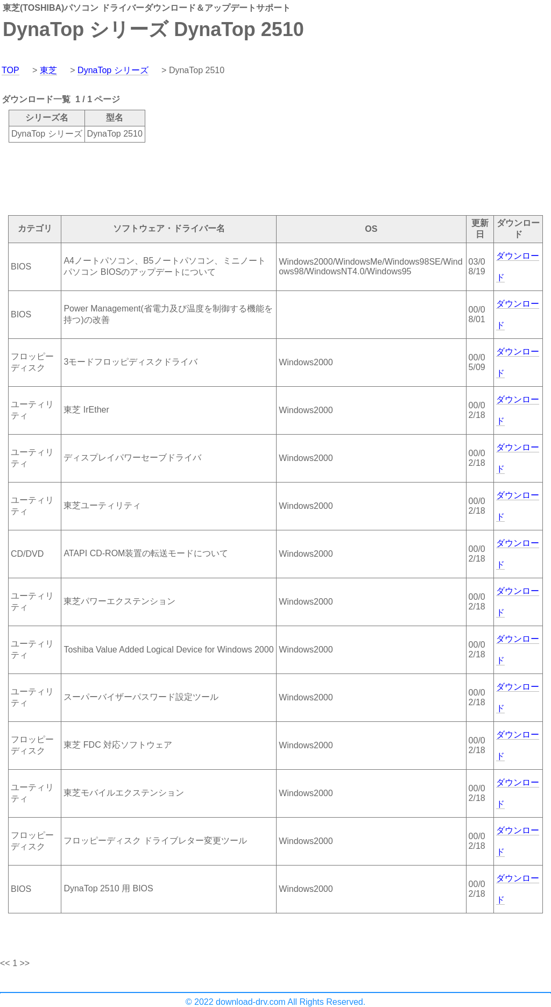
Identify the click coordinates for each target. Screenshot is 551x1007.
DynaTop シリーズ (113, 70)
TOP (10, 70)
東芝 (48, 70)
